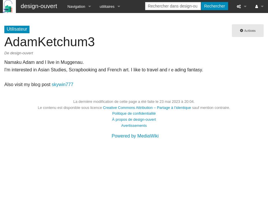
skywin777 (62, 84)
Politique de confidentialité (134, 113)
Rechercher (214, 6)
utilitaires (107, 6)
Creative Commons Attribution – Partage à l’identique (147, 107)
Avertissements (134, 125)
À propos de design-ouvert (134, 119)
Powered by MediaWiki (135, 135)
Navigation (76, 6)
